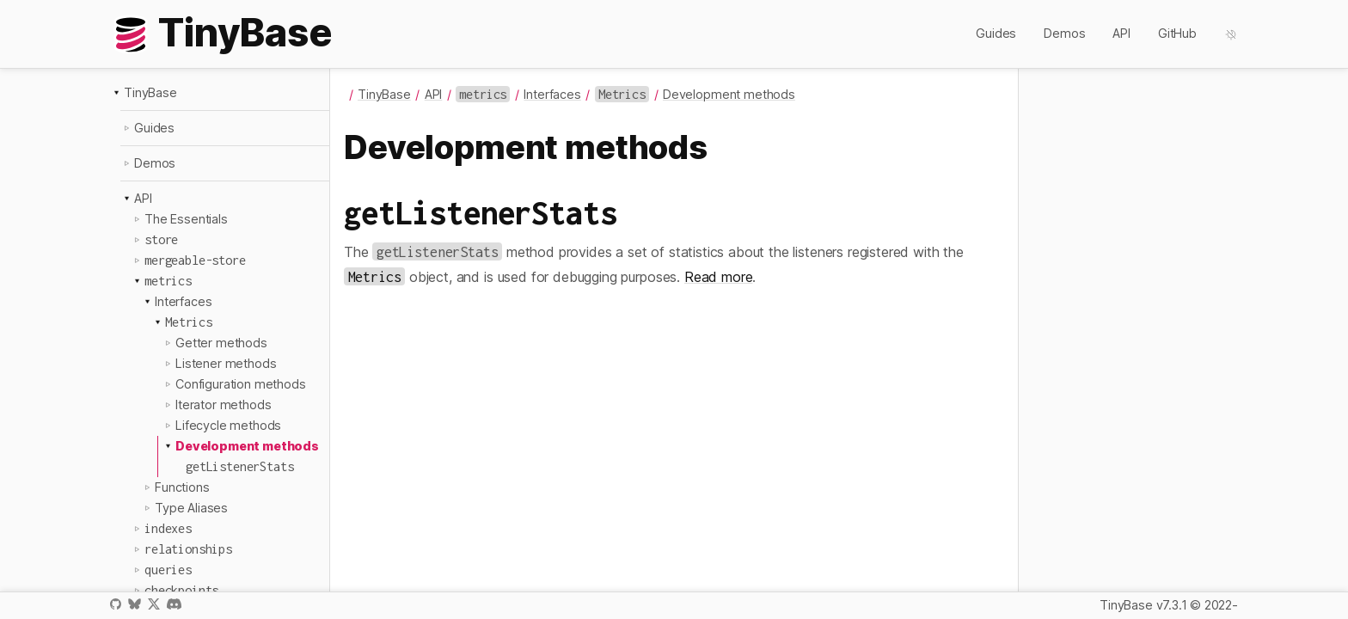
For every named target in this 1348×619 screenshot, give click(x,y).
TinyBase (150, 92)
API (1121, 33)
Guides (996, 33)
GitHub (1177, 33)
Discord (174, 604)
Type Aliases (191, 507)
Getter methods (221, 342)
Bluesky (134, 604)
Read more (718, 276)
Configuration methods (240, 384)
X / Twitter (154, 604)
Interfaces (183, 301)
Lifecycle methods (228, 425)
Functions (182, 487)
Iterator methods (223, 404)
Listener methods (225, 363)
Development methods (247, 445)
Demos (1064, 33)
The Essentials (186, 218)
